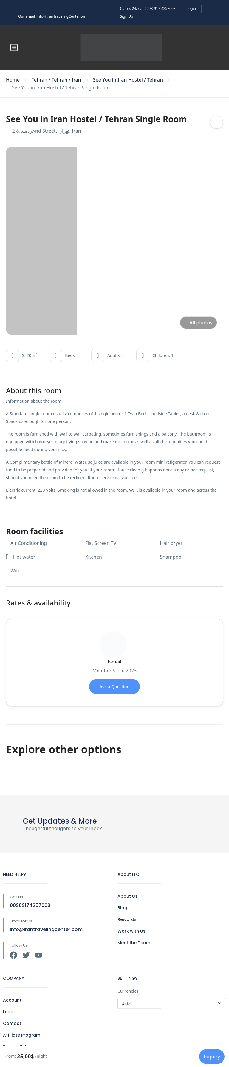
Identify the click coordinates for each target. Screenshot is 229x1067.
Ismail (114, 661)
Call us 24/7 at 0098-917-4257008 (148, 8)
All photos (198, 322)
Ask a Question (114, 686)
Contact (12, 1023)
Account (12, 1000)
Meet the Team (133, 943)
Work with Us (131, 931)
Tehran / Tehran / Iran (56, 80)
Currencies (127, 991)
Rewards (127, 919)
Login (191, 8)
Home (13, 80)
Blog (122, 908)
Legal (9, 1012)
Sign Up (126, 16)
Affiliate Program (21, 1035)
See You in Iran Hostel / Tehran (128, 80)
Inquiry (212, 1056)
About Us (127, 896)
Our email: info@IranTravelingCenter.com (52, 16)
